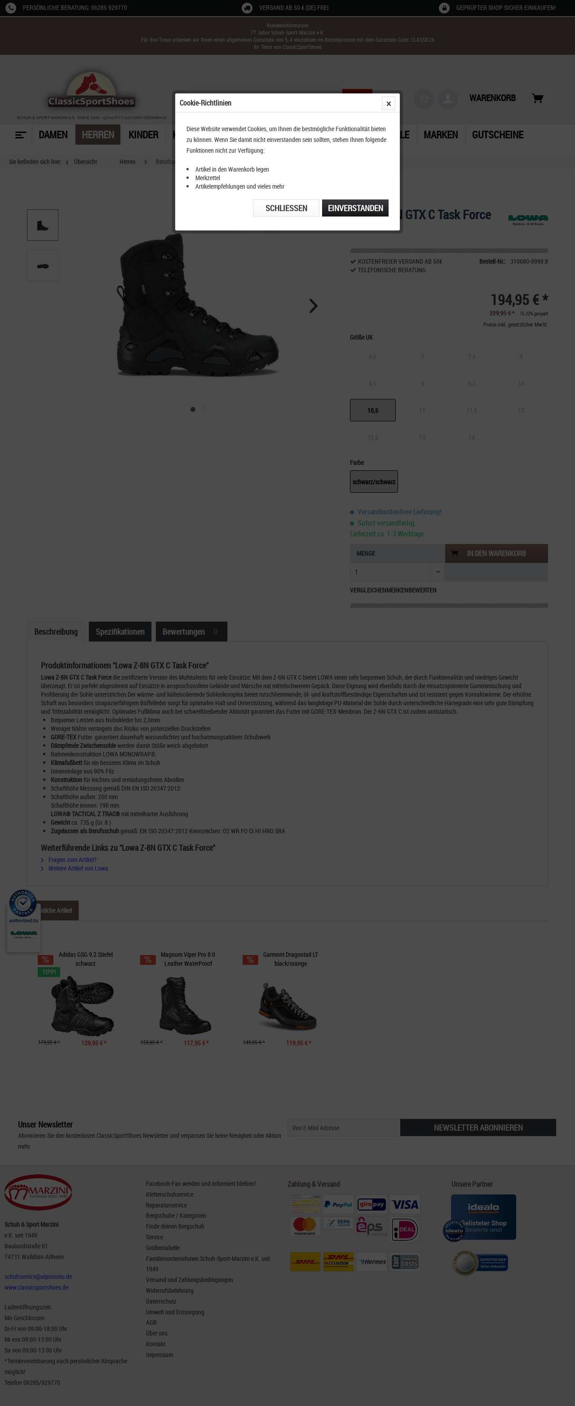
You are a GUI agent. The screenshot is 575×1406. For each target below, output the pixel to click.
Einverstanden (355, 208)
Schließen (286, 208)
